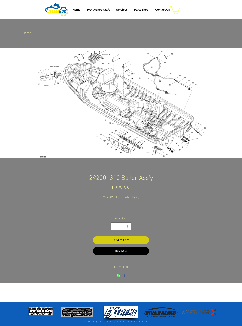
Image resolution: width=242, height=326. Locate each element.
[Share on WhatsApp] (118, 276)
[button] (122, 9)
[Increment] (127, 226)
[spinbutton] (121, 226)
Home (27, 33)
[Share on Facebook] (124, 276)
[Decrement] (114, 226)
